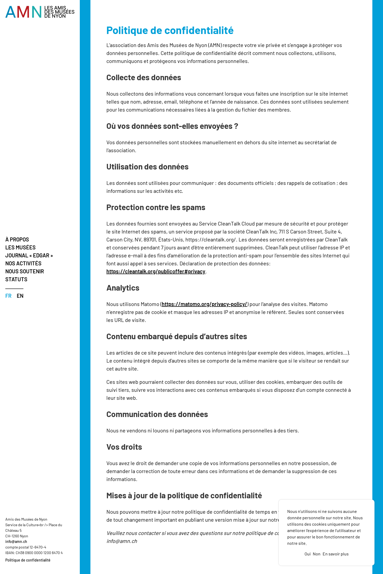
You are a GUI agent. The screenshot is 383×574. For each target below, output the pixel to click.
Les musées (20, 247)
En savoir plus (336, 553)
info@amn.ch (16, 541)
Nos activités (23, 263)
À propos (17, 239)
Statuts (16, 279)
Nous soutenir (24, 271)
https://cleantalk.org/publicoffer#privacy (155, 271)
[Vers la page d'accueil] (39, 12)
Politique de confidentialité (28, 560)
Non (316, 553)
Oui (308, 553)
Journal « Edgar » (29, 255)
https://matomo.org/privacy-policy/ (204, 304)
